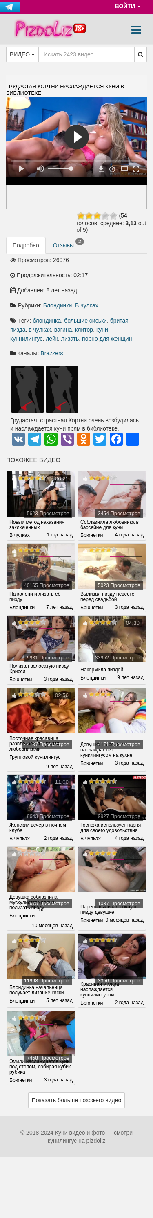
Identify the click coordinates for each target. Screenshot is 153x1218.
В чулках (86, 305)
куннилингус (26, 338)
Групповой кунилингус (34, 757)
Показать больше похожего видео (77, 1100)
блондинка (47, 320)
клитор (84, 329)
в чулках (40, 329)
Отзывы (68, 243)
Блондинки (57, 305)
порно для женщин (107, 338)
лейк (52, 338)
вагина (63, 329)
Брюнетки (91, 535)
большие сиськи (85, 320)
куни (102, 329)
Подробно (26, 245)
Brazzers (51, 353)
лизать (70, 338)
